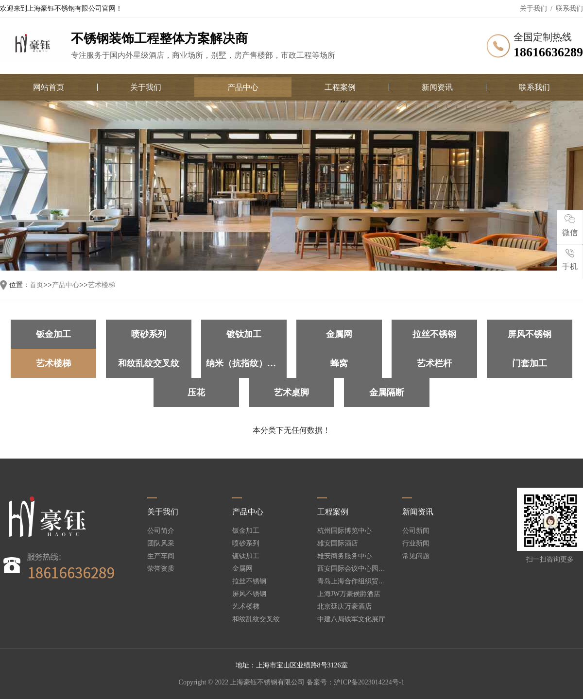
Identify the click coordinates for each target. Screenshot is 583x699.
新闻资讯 (437, 87)
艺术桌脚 (291, 392)
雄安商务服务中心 (344, 556)
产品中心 (242, 87)
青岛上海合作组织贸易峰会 (351, 581)
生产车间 (160, 556)
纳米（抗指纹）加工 (245, 363)
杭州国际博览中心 (344, 531)
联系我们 (569, 8)
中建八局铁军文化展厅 (351, 619)
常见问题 (415, 556)
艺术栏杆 (434, 363)
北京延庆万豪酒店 (344, 606)
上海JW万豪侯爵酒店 (349, 594)
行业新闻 (415, 543)
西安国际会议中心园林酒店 (351, 568)
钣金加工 (53, 334)
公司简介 (160, 531)
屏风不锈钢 (529, 334)
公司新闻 (415, 531)
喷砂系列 (148, 334)
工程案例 (340, 87)
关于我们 (533, 8)
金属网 (339, 334)
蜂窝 (339, 363)
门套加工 (529, 363)
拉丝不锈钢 (434, 334)
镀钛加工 (243, 334)
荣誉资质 (160, 568)
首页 (36, 285)
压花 (196, 392)
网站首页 (48, 87)
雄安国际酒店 (337, 543)
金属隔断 (386, 392)
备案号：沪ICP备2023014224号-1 (355, 682)
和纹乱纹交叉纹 (148, 363)
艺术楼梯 (101, 285)
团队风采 (160, 543)
